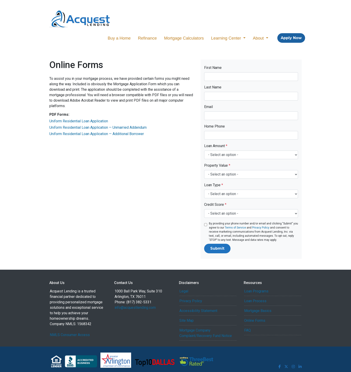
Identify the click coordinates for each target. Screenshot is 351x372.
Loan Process (255, 301)
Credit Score (215, 204)
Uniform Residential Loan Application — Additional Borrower (96, 134)
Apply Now (291, 38)
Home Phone (214, 126)
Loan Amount (215, 146)
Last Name (212, 87)
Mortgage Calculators (184, 38)
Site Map (186, 320)
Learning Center (226, 38)
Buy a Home (119, 38)
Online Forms (254, 320)
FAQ (247, 330)
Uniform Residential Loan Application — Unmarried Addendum (98, 127)
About (259, 38)
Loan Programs (256, 291)
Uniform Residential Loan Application (78, 121)
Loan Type (213, 185)
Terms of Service (235, 227)
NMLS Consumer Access (70, 335)
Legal (183, 291)
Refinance (147, 38)
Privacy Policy (260, 227)
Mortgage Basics (257, 311)
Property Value (217, 165)
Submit (217, 248)
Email (208, 107)
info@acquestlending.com (135, 307)
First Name (213, 67)
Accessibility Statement (198, 311)
